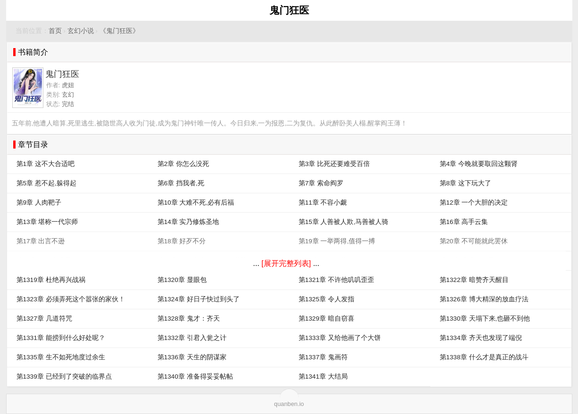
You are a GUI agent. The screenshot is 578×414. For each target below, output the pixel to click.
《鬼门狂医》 (119, 30)
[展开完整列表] (286, 263)
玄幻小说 (80, 30)
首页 (55, 30)
